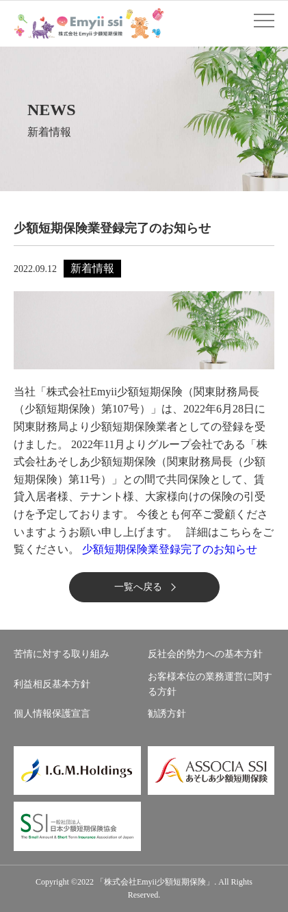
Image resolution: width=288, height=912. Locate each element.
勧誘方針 (167, 713)
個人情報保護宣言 (52, 713)
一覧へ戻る (138, 587)
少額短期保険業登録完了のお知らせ (169, 549)
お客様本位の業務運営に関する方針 (210, 684)
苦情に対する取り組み (61, 654)
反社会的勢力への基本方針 (205, 654)
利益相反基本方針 (52, 684)
